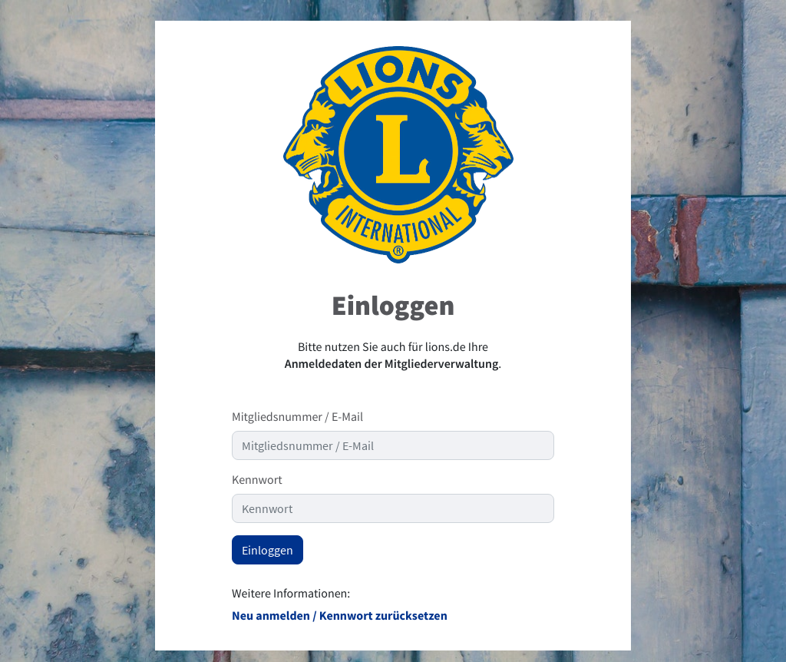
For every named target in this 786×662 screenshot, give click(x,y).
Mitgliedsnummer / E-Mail (297, 417)
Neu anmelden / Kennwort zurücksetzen (339, 616)
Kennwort (257, 480)
